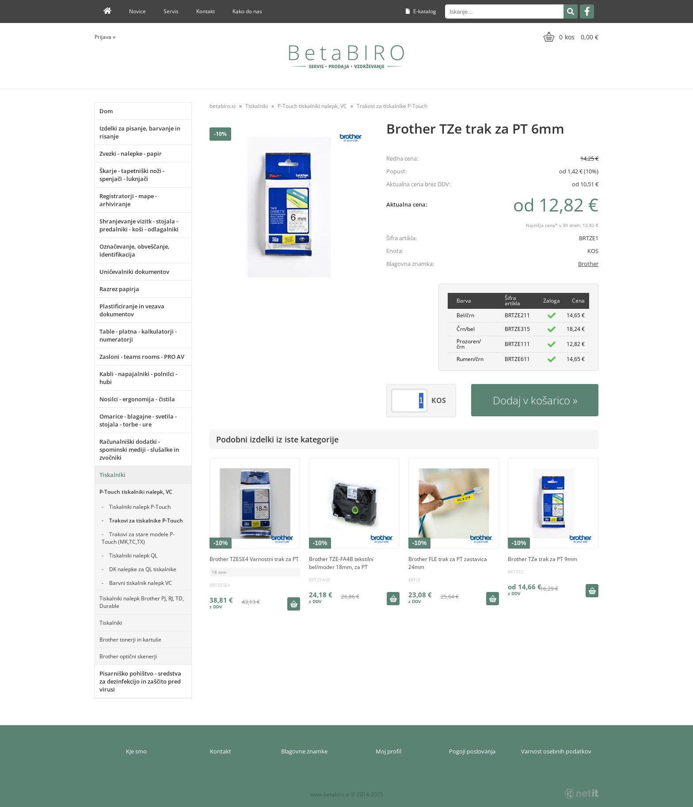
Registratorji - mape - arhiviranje (128, 200)
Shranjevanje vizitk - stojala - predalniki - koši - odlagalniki (139, 225)
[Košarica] (569, 37)
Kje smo (136, 751)
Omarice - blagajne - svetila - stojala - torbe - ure (138, 420)
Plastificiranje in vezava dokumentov (131, 310)
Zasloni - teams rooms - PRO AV (141, 357)
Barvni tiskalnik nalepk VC (140, 583)
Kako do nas (247, 11)
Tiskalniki (112, 475)
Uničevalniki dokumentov (134, 272)
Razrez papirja (119, 289)
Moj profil (388, 751)
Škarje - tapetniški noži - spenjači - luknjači (131, 175)
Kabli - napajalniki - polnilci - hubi (138, 378)
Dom (106, 111)
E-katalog (421, 11)
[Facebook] (587, 11)
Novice (137, 11)
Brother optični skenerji (128, 656)
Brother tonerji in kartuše (130, 639)
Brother (588, 264)
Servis (171, 11)
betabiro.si (222, 106)
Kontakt (205, 11)
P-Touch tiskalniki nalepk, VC (135, 492)
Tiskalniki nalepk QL (133, 555)
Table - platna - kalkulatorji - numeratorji (138, 335)
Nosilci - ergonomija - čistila (137, 399)
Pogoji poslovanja (472, 751)
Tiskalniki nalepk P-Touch (140, 507)
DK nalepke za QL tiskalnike (142, 569)
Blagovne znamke (304, 751)
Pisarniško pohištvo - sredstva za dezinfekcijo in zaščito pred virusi (140, 681)
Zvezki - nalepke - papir (130, 154)
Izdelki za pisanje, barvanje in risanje (139, 132)
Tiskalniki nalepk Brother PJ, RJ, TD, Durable (141, 602)
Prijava (105, 37)
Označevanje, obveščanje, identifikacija (134, 250)
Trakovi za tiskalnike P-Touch (146, 520)
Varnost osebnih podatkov (556, 751)
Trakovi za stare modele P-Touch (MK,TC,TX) (138, 538)
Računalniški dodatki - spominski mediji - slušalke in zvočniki (139, 449)
